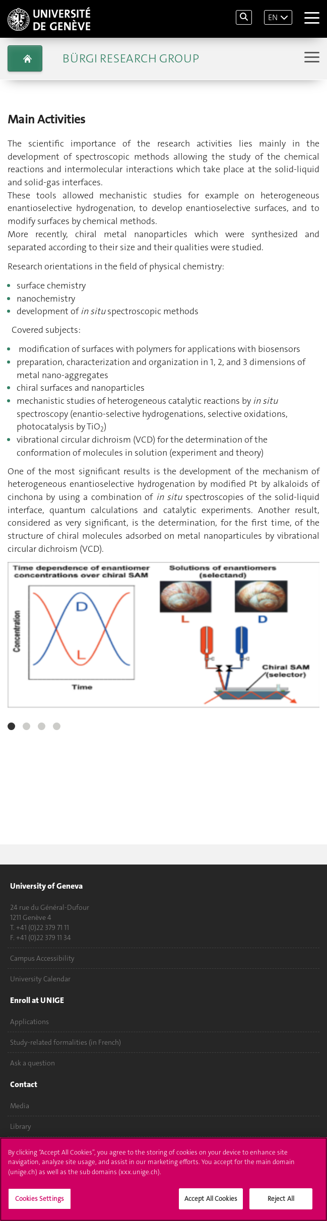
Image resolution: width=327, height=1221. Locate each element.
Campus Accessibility (42, 958)
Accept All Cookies (210, 1204)
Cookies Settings (39, 1204)
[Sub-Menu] (310, 58)
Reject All (281, 1204)
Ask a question (32, 1062)
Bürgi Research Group (130, 58)
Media (19, 1105)
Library (20, 1126)
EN (273, 17)
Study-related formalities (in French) (65, 1042)
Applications (29, 1021)
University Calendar (40, 978)
